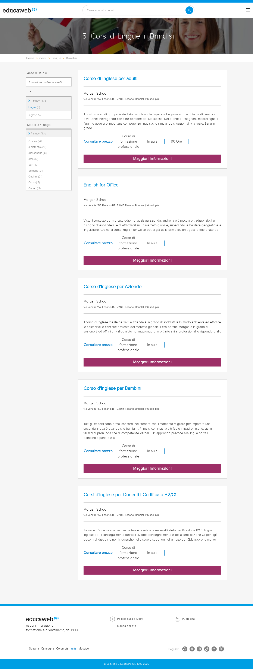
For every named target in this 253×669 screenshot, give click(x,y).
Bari (33, 165)
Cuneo (34, 188)
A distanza (37, 147)
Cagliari (35, 176)
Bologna (35, 171)
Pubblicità (188, 619)
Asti (33, 159)
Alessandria (37, 153)
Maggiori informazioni (152, 158)
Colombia (62, 648)
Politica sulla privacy (130, 619)
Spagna (34, 648)
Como (34, 182)
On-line (35, 141)
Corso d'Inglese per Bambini (112, 388)
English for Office (101, 185)
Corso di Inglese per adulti (110, 78)
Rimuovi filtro (37, 101)
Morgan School (95, 93)
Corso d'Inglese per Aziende (112, 286)
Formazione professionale (45, 82)
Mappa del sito (126, 626)
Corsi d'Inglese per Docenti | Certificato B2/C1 (130, 495)
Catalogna (47, 648)
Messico (83, 648)
